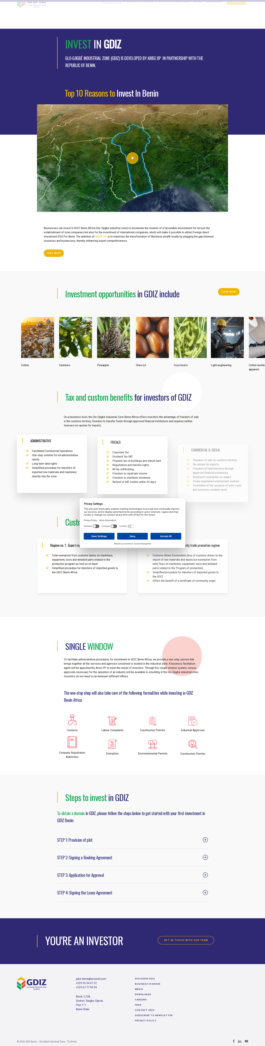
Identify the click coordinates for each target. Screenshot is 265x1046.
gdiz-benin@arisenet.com (91, 978)
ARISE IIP (101, 245)
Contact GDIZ (145, 1010)
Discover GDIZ (145, 978)
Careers (141, 999)
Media (139, 989)
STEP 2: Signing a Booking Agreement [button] (132, 866)
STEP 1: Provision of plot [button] (132, 848)
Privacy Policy (145, 1020)
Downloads (143, 994)
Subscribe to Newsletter (154, 1015)
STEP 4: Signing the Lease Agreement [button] (132, 901)
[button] (54, 261)
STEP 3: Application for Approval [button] (132, 883)
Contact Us (236, 17)
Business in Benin (147, 983)
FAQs (138, 1004)
